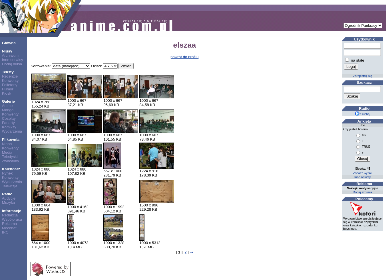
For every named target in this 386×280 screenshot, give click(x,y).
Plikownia (10, 139)
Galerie (8, 101)
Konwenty (10, 80)
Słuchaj (362, 114)
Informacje (11, 211)
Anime (7, 106)
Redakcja (10, 215)
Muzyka (8, 202)
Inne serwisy (12, 60)
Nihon (7, 144)
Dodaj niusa (12, 64)
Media (7, 152)
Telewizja (9, 186)
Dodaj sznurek (362, 192)
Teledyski (10, 157)
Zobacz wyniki (362, 173)
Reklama (9, 224)
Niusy (7, 51)
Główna (9, 43)
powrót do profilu (184, 57)
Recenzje (10, 76)
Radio (7, 194)
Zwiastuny (10, 161)
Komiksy (9, 127)
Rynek (7, 173)
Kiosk (6, 93)
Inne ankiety (362, 177)
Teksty (8, 72)
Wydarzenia (12, 131)
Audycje (8, 198)
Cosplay (9, 118)
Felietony (9, 85)
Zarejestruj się (362, 76)
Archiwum (10, 55)
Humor (7, 89)
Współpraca (12, 219)
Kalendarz (11, 169)
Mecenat (9, 228)
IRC (5, 232)
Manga (8, 110)
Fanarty (8, 123)
